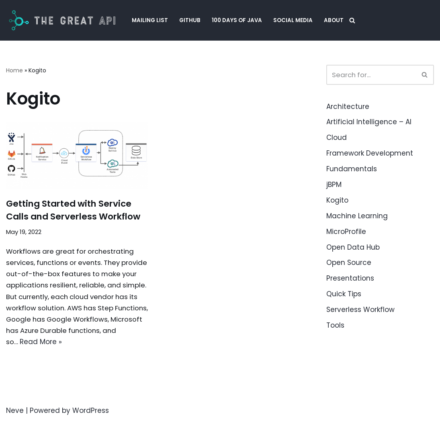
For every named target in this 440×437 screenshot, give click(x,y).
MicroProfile (346, 231)
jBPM (334, 184)
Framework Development (369, 153)
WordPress (90, 426)
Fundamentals (351, 169)
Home (14, 70)
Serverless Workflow (360, 309)
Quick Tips (343, 294)
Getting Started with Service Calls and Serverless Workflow (74, 216)
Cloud (336, 137)
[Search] (353, 20)
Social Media (293, 20)
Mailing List (150, 20)
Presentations (350, 278)
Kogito (337, 200)
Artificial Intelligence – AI (368, 122)
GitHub (190, 20)
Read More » (93, 357)
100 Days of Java (237, 20)
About (334, 20)
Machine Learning (357, 216)
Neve (15, 426)
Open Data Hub (353, 247)
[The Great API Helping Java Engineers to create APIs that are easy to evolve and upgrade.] (62, 20)
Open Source (348, 262)
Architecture (347, 106)
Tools (335, 325)
